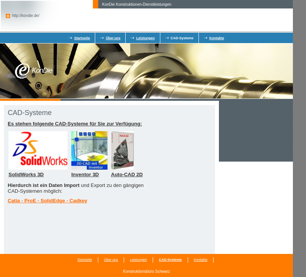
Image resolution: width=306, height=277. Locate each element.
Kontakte (216, 38)
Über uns (113, 38)
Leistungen (145, 38)
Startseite (82, 38)
